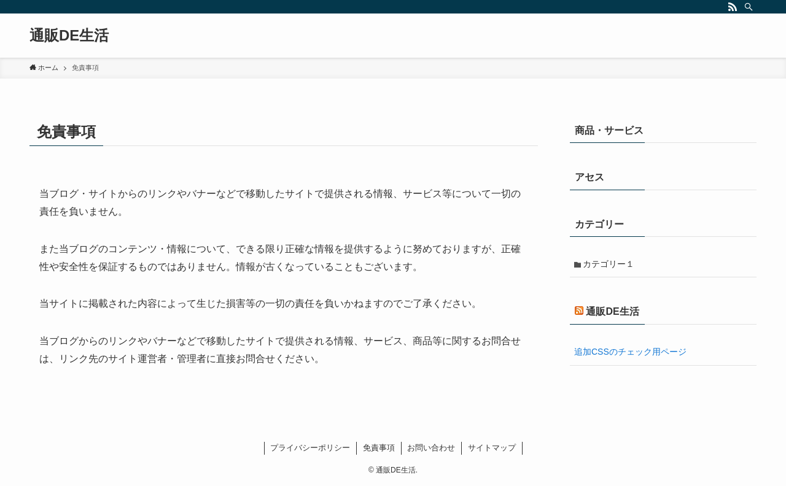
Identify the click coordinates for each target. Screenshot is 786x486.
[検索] (749, 7)
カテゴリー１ (608, 264)
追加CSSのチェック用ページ (630, 352)
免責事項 (379, 447)
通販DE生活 (69, 35)
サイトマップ (492, 447)
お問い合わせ (431, 447)
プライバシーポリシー (310, 447)
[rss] (733, 7)
